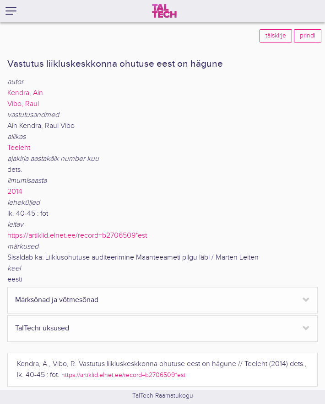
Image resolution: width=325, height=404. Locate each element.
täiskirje (275, 35)
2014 (14, 191)
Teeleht (18, 148)
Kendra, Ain (25, 93)
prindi (307, 35)
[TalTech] (164, 11)
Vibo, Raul (23, 104)
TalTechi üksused (42, 328)
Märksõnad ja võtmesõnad (56, 300)
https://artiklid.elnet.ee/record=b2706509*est (77, 235)
